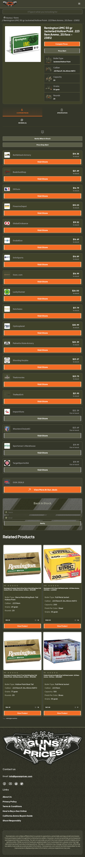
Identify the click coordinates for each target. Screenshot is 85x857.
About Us (7, 796)
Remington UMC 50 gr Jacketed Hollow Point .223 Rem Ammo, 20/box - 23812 (41, 20)
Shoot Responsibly (12, 820)
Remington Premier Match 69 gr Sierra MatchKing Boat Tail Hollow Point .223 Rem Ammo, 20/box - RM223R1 (22, 589)
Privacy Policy (10, 801)
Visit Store (42, 161)
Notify (42, 523)
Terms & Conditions (12, 806)
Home (7, 17)
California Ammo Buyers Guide (18, 815)
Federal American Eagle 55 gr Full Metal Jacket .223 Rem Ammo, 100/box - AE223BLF (61, 676)
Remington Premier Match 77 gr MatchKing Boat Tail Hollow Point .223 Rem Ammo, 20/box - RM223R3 (20, 676)
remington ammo (11, 718)
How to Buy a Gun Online (15, 811)
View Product (22, 626)
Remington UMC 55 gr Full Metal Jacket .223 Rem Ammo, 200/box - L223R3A (62, 589)
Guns (16, 17)
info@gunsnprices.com (20, 776)
